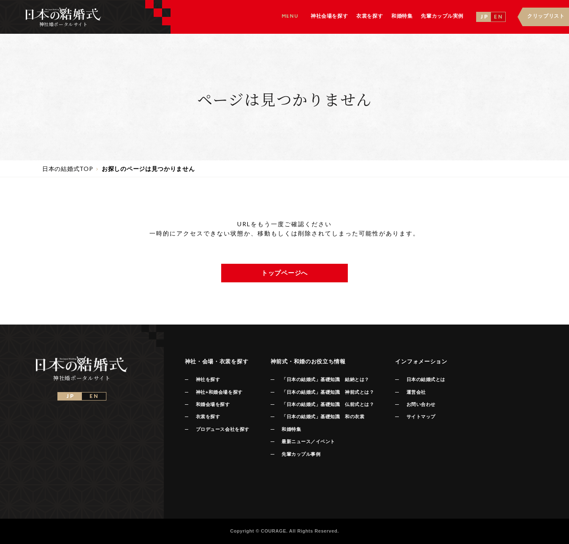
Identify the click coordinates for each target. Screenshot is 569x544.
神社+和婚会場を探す (219, 392)
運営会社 (416, 392)
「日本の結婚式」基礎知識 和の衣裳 (323, 416)
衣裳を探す (208, 416)
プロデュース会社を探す (222, 429)
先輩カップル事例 (301, 454)
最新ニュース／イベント (308, 441)
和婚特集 (291, 429)
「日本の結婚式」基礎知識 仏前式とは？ (328, 404)
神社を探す (208, 379)
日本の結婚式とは (425, 379)
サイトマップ (421, 416)
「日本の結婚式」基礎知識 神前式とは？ (328, 392)
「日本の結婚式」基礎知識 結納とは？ (325, 379)
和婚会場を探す (213, 404)
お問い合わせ (421, 404)
